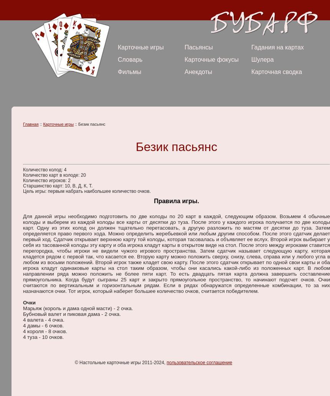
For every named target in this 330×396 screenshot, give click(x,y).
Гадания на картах (277, 47)
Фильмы (129, 72)
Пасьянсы (199, 47)
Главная (31, 124)
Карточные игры (141, 47)
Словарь (130, 59)
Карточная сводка (276, 72)
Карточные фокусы (212, 59)
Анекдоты (198, 72)
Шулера (262, 59)
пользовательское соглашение (199, 362)
